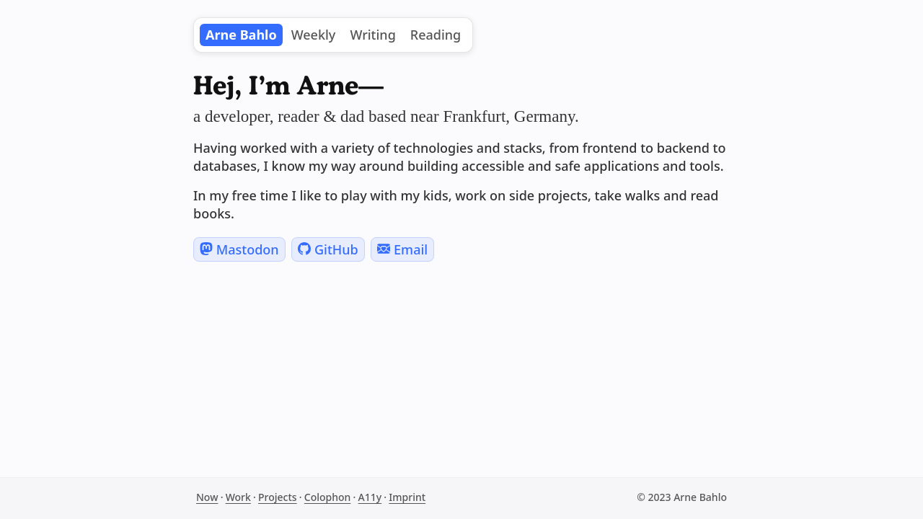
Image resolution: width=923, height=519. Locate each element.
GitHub (328, 249)
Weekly (313, 34)
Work (238, 497)
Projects (277, 497)
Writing (372, 34)
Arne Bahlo (241, 34)
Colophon (327, 497)
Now (207, 497)
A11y (370, 497)
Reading (435, 34)
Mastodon (239, 249)
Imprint (407, 497)
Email (402, 249)
